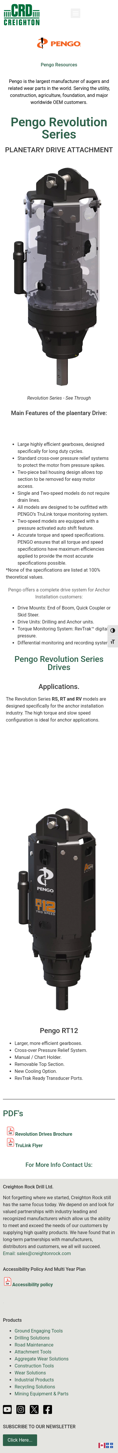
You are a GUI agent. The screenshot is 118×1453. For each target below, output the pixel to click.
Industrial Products (34, 1380)
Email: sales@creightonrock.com (37, 1253)
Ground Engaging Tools (39, 1331)
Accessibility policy (28, 1284)
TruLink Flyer (29, 1145)
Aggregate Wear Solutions (42, 1359)
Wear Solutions (30, 1373)
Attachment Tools (33, 1352)
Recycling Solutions (35, 1387)
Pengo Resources (59, 65)
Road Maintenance (34, 1345)
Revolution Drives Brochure (43, 1134)
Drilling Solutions (32, 1338)
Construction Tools (34, 1366)
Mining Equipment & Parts (42, 1394)
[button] (75, 13)
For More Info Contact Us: (58, 1164)
